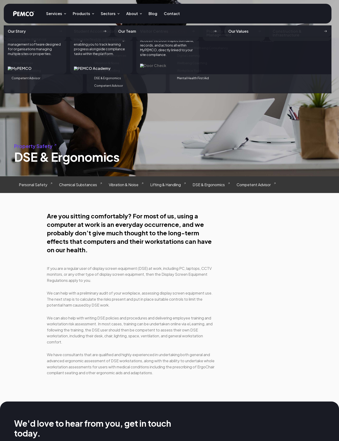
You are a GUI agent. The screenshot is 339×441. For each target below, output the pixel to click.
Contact (172, 13)
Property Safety (36, 146)
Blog (153, 13)
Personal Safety (33, 184)
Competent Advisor (254, 184)
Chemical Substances (78, 184)
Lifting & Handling (165, 184)
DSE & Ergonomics (209, 184)
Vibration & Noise (123, 184)
